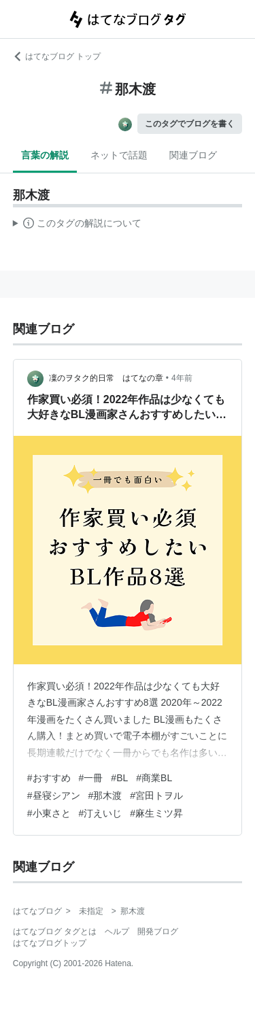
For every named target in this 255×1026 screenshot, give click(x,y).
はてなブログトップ (49, 943)
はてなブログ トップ (57, 56)
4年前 (181, 378)
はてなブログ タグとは (55, 931)
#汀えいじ (100, 813)
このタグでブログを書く (190, 124)
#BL (119, 777)
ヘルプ (117, 931)
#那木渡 (105, 795)
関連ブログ (193, 155)
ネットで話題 (119, 155)
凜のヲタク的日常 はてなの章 (106, 378)
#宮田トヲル (156, 795)
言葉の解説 (45, 155)
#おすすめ (49, 777)
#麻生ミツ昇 (156, 813)
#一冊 (91, 777)
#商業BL (154, 777)
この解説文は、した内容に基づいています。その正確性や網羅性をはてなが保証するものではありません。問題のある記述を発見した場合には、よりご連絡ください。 (77, 225)
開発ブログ (157, 931)
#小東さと (49, 813)
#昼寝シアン (53, 795)
